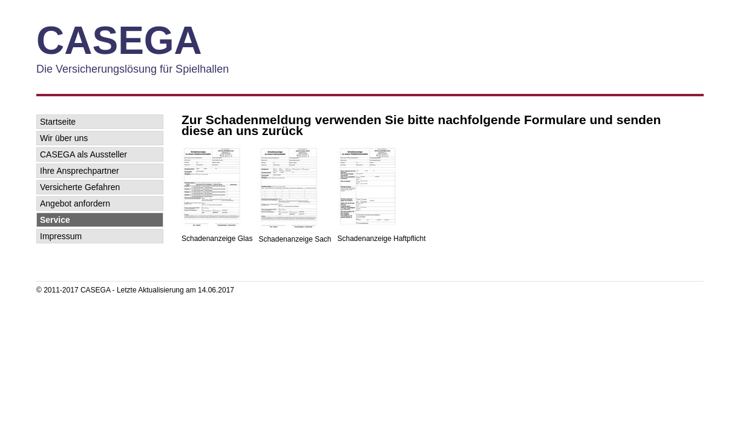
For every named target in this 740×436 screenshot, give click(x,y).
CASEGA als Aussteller (83, 154)
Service (55, 220)
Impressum (61, 236)
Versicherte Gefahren (80, 187)
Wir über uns (64, 138)
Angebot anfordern (75, 203)
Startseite (58, 122)
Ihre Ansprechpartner (79, 171)
